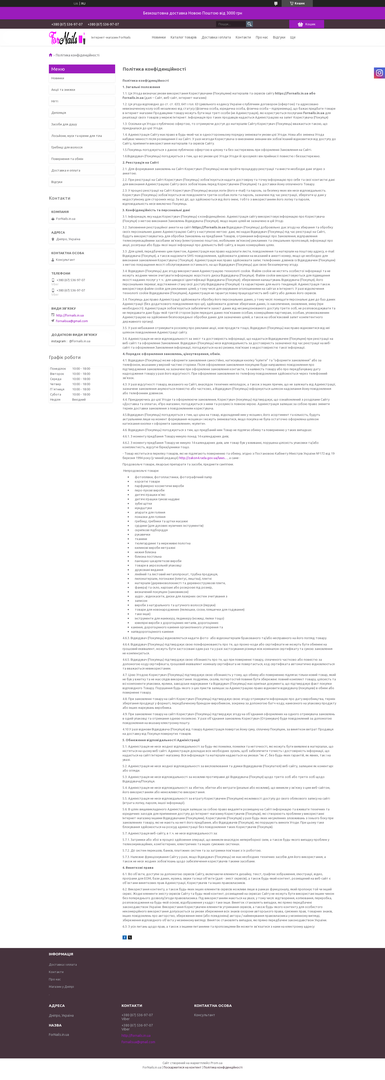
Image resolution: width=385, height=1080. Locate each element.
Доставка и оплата (65, 170)
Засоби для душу (64, 124)
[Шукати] (249, 24)
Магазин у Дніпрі (61, 986)
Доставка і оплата (216, 37)
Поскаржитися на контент (182, 1067)
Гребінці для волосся (66, 147)
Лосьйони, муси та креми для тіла (76, 135)
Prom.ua (216, 1063)
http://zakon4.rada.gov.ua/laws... (203, 458)
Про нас (262, 37)
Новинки (159, 37)
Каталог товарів (184, 37)
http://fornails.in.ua (70, 315)
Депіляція (58, 112)
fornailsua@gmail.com (72, 321)
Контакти (243, 37)
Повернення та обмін (67, 158)
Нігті (54, 101)
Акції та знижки (63, 89)
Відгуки (279, 37)
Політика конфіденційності (223, 1067)
